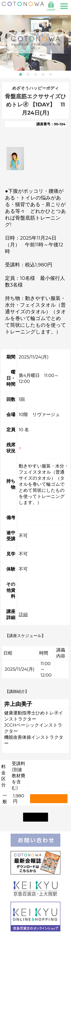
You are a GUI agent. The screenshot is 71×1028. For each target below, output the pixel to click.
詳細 (23, 614)
